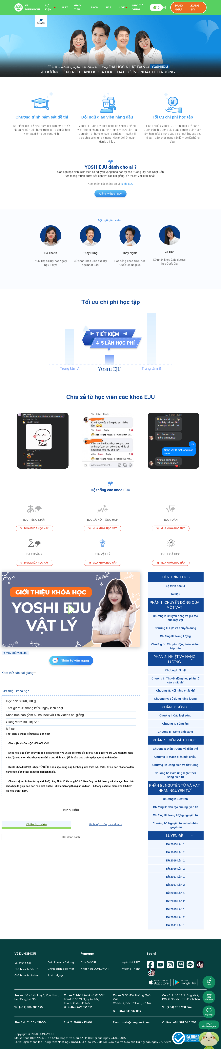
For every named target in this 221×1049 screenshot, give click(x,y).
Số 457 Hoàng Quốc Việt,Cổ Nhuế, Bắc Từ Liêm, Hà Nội (132, 999)
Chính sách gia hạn (26, 975)
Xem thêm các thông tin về (104, 183)
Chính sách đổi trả (26, 969)
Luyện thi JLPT (130, 962)
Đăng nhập (179, 7)
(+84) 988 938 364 (177, 1007)
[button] (176, 586)
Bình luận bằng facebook (105, 824)
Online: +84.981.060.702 (179, 1022)
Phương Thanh (130, 968)
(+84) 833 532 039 (127, 1011)
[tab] (176, 586)
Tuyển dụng (55, 975)
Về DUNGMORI (32, 7)
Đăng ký (195, 7)
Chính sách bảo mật (61, 968)
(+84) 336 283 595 (28, 1007)
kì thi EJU (127, 183)
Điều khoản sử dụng (61, 962)
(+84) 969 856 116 (78, 1007)
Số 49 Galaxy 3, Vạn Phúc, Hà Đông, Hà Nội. (36, 997)
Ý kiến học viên (36, 824)
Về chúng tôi (22, 963)
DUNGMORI (88, 962)
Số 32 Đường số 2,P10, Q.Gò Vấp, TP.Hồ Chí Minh (181, 997)
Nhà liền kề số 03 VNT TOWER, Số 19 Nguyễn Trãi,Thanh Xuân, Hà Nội (84, 999)
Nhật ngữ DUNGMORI (95, 968)
